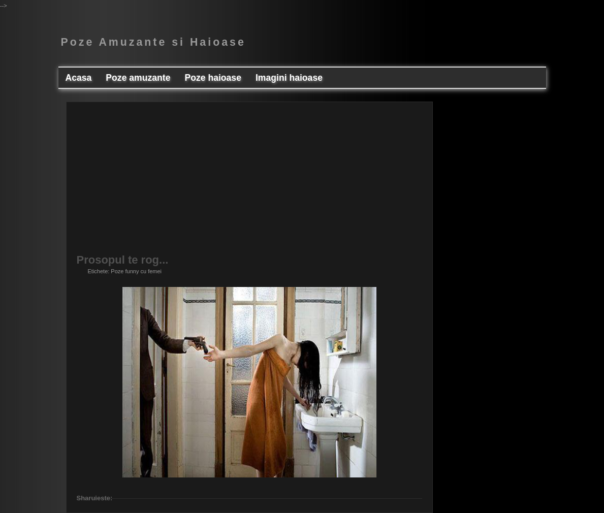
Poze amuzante (138, 78)
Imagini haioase (289, 78)
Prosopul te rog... (123, 260)
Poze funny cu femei (136, 271)
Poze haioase (212, 78)
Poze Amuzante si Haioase (153, 42)
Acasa (79, 78)
